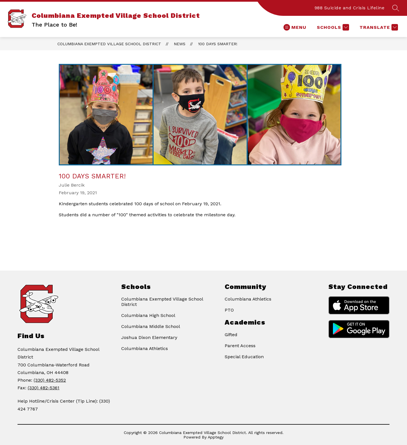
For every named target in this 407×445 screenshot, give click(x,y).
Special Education (244, 356)
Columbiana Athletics (144, 348)
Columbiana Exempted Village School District (109, 44)
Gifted (231, 334)
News (179, 44)
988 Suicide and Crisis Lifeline (350, 7)
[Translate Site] (378, 27)
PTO (229, 310)
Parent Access (240, 345)
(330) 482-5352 (50, 380)
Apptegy (216, 437)
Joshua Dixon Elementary (149, 337)
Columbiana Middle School (150, 326)
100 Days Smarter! (217, 44)
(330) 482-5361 (43, 387)
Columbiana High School (148, 315)
